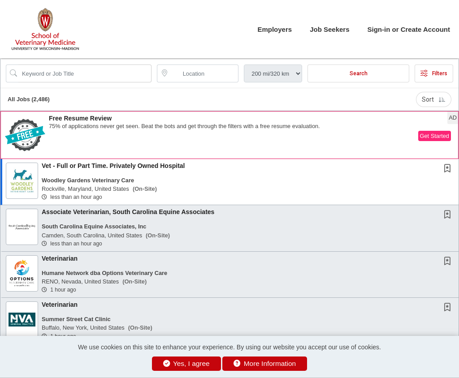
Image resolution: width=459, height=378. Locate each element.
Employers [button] (274, 29)
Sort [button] (434, 99)
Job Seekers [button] (329, 29)
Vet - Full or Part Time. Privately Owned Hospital (113, 165)
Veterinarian (60, 258)
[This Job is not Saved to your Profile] (449, 169)
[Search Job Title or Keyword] (85, 73)
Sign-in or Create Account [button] (409, 29)
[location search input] (204, 73)
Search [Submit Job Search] (359, 73)
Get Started (434, 136)
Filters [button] (433, 73)
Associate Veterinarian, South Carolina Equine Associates (128, 211)
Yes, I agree (186, 363)
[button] (229, 135)
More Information (265, 363)
